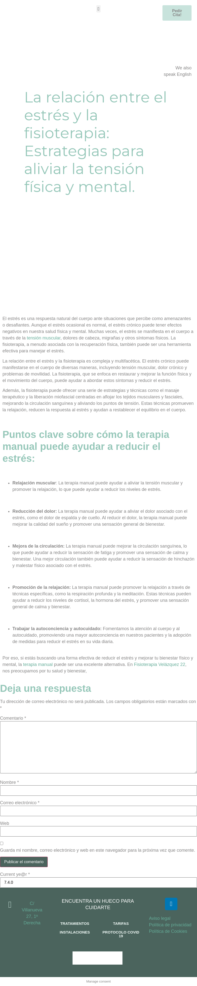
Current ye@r (15, 874)
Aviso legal (159, 918)
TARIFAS (121, 923)
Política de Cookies (168, 931)
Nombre (9, 782)
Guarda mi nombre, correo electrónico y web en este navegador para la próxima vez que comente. (97, 850)
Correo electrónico (19, 802)
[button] (98, 8)
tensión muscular (43, 337)
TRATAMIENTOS (74, 923)
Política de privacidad (170, 924)
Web (4, 823)
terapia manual (38, 664)
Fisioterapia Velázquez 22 (159, 664)
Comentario (13, 718)
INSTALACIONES (75, 932)
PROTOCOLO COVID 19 (121, 934)
